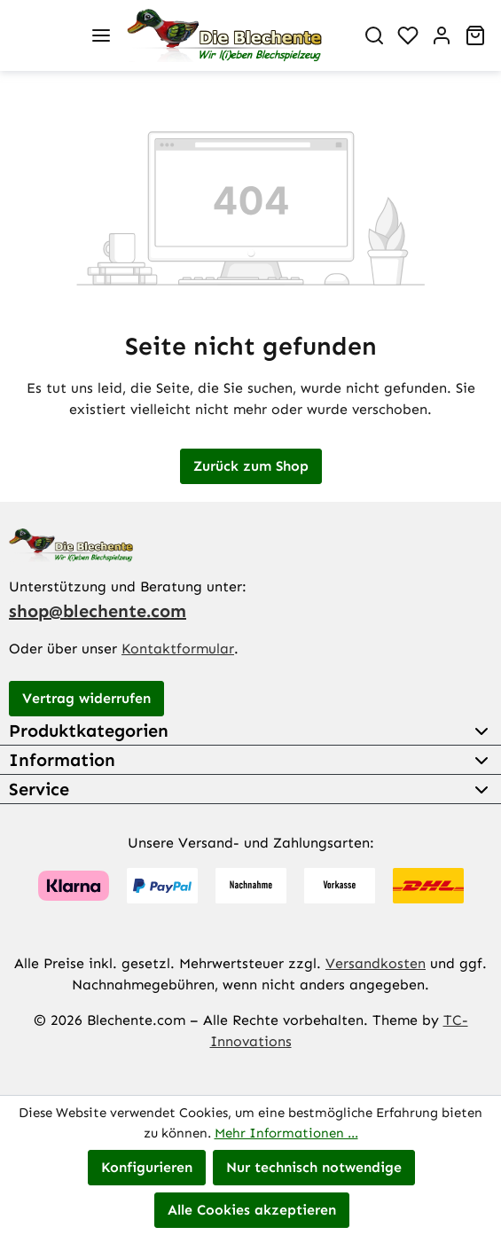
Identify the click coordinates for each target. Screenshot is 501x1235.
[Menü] (101, 35)
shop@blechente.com (97, 610)
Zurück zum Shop (251, 465)
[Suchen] (374, 35)
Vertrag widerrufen (86, 698)
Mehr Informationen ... (286, 1133)
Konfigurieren (146, 1167)
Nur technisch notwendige (314, 1167)
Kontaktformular (177, 648)
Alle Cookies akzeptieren (252, 1209)
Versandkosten (375, 963)
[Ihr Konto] (441, 35)
